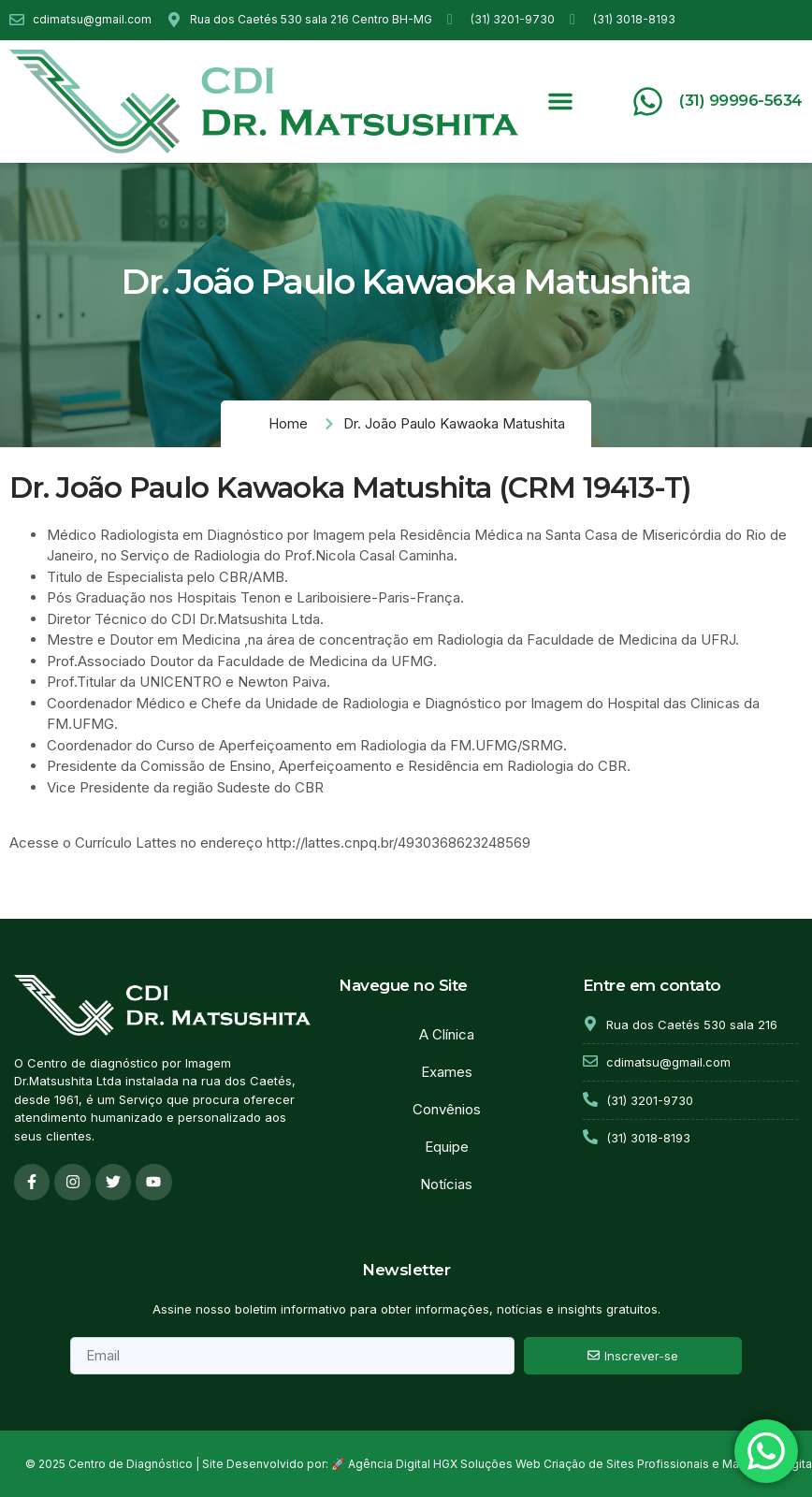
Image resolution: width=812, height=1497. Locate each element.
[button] (560, 101)
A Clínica (446, 1034)
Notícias (446, 1184)
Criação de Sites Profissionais (626, 1465)
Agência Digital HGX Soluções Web (444, 1465)
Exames (446, 1072)
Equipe (447, 1146)
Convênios (447, 1109)
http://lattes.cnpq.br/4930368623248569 (398, 842)
